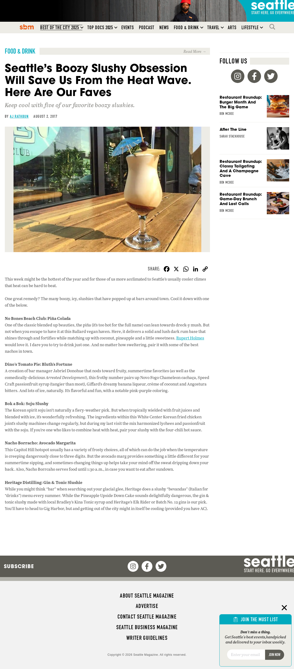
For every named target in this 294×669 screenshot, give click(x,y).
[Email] (246, 654)
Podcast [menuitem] (146, 27)
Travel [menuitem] (213, 27)
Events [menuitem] (127, 27)
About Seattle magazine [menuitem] (147, 595)
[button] (82, 27)
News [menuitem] (164, 27)
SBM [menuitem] (27, 27)
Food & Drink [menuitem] (186, 27)
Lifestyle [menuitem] (250, 27)
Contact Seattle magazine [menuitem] (147, 616)
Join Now (274, 654)
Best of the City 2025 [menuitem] (59, 27)
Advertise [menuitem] (147, 606)
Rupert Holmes (190, 338)
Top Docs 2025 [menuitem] (100, 27)
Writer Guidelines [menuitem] (147, 638)
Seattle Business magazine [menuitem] (147, 627)
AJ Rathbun (19, 116)
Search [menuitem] (273, 27)
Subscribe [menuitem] (19, 566)
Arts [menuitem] (232, 27)
